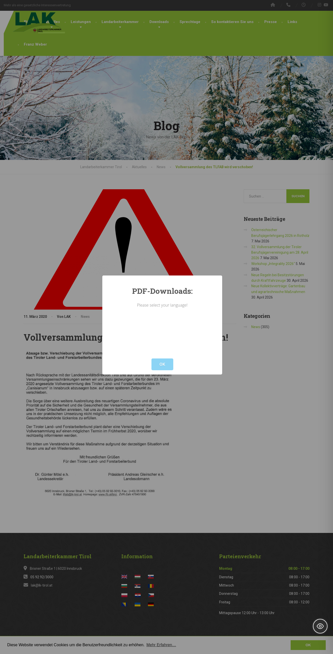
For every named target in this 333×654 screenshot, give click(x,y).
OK (162, 364)
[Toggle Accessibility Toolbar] (320, 626)
